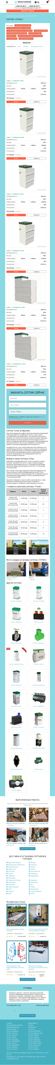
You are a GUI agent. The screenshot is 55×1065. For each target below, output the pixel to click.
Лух (32, 885)
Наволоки (12, 869)
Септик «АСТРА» (11, 1043)
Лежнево (11, 885)
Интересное (32, 1027)
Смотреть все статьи (27, 979)
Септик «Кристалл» (34, 1045)
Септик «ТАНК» (11, 1037)
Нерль (33, 869)
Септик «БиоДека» (12, 1031)
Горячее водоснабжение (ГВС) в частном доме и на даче (38, 930)
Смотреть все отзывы (27, 1015)
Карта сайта (36, 1057)
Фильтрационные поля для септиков (15, 930)
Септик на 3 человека (41, 31)
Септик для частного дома (22, 25)
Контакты (31, 1029)
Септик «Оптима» (12, 1033)
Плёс (10, 889)
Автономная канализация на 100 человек (30, 36)
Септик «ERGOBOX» (34, 1031)
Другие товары (11, 1029)
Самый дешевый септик (26, 38)
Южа (32, 894)
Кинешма (11, 882)
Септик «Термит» (12, 1047)
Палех (33, 887)
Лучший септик (11, 36)
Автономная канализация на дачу (16, 33)
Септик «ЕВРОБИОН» (13, 1041)
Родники (34, 874)
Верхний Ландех (14, 863)
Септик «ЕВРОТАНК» (35, 1043)
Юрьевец (11, 878)
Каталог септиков (19, 16)
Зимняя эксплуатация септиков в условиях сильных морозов (38, 967)
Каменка (34, 865)
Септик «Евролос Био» (35, 1033)
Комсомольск (13, 867)
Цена (19, 46)
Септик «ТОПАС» (33, 1037)
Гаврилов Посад (14, 880)
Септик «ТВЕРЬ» (33, 1035)
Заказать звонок (27, 11)
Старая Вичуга (36, 891)
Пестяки (11, 871)
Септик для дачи (12, 38)
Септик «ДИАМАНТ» (13, 1045)
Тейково (11, 876)
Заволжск (34, 880)
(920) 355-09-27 (34, 6)
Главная (9, 16)
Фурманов (34, 876)
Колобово (34, 882)
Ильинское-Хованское (16, 865)
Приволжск (35, 889)
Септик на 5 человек (35, 33)
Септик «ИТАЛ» (33, 1047)
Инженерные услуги (12, 1027)
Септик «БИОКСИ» (34, 1039)
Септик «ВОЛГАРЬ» (34, 1041)
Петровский (35, 871)
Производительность (37, 46)
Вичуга (33, 863)
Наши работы (32, 1023)
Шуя (9, 894)
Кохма (33, 867)
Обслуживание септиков (14, 1025)
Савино (11, 891)
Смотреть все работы (27, 848)
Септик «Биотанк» (12, 1039)
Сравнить (37, 102)
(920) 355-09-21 (20, 6)
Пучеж (10, 874)
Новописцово (13, 887)
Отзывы (30, 1025)
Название (26, 46)
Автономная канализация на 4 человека (18, 28)
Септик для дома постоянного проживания (19, 31)
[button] (15, 1010)
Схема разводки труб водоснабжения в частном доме (15, 967)
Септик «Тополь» (12, 1049)
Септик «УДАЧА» (33, 1049)
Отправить (27, 423)
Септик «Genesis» (12, 1035)
